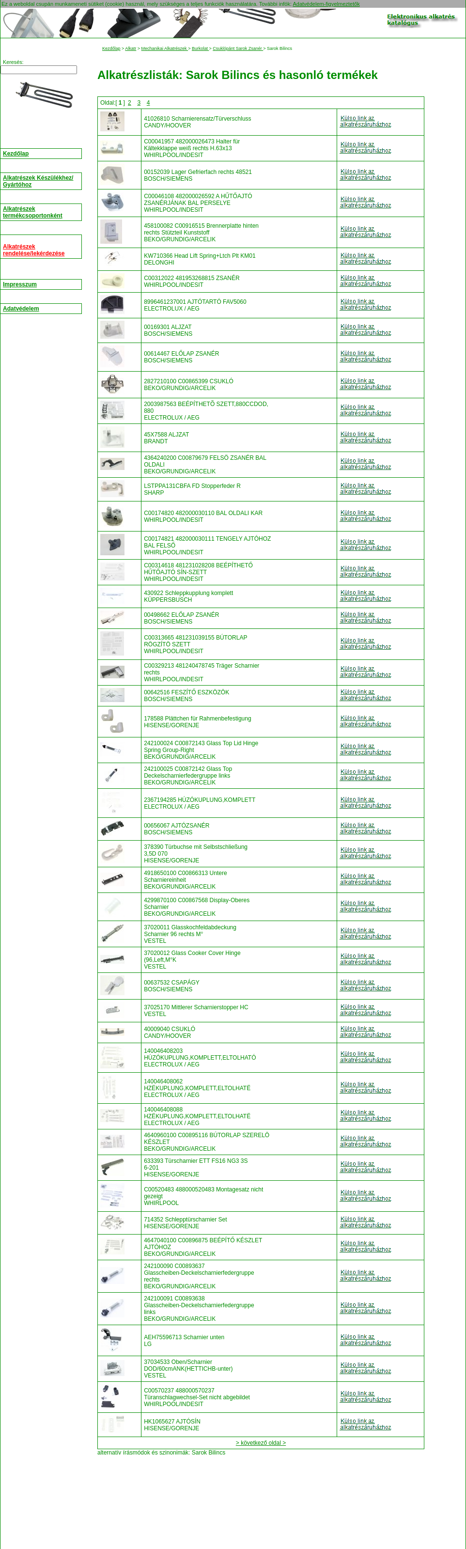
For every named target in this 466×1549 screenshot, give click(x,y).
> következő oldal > (261, 1442)
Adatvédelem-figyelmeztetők (326, 4)
